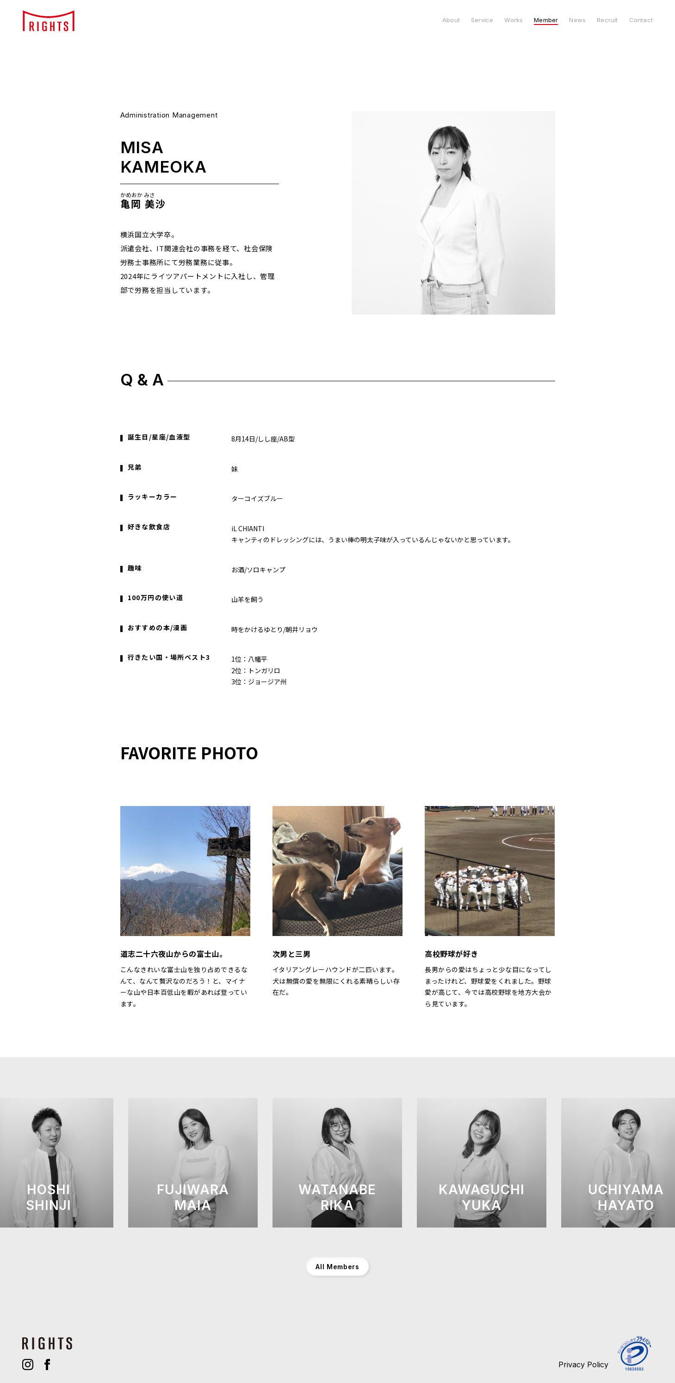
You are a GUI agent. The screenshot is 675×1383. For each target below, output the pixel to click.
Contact (641, 20)
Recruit (607, 20)
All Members (337, 1267)
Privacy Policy (583, 1364)
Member (546, 20)
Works (513, 20)
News (577, 20)
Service (482, 20)
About (451, 20)
